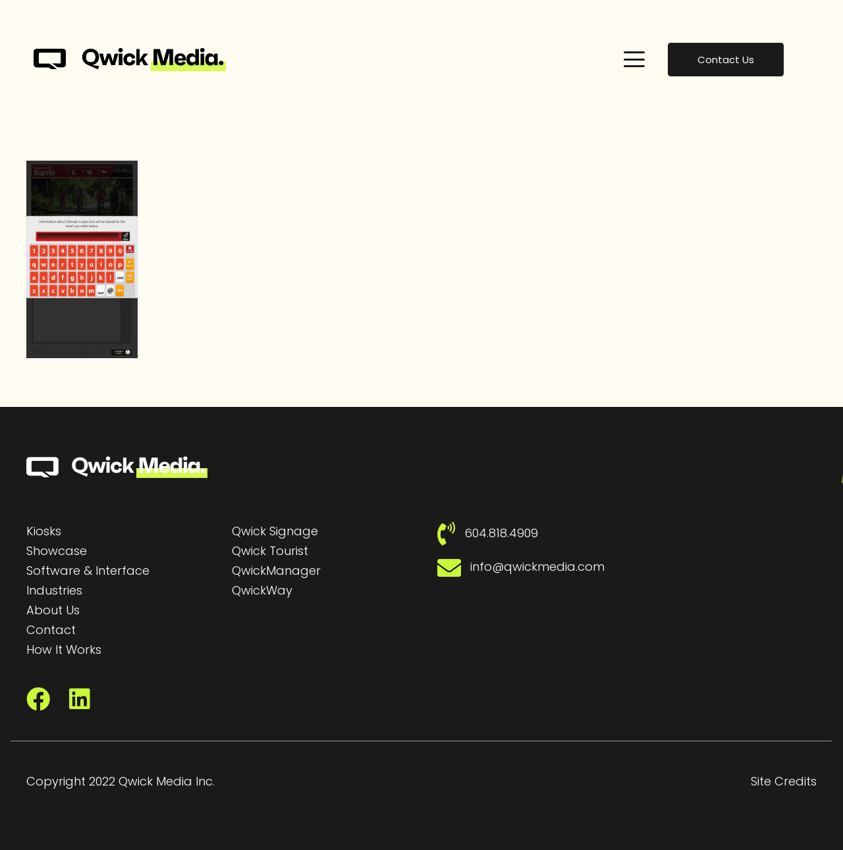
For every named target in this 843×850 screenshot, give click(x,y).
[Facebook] (38, 699)
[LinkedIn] (79, 699)
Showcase (56, 551)
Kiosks (43, 531)
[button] (634, 59)
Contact (51, 630)
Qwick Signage (275, 531)
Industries (54, 590)
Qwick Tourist (270, 551)
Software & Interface (88, 570)
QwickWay (262, 590)
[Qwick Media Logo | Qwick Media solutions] (130, 59)
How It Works (63, 649)
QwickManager (276, 570)
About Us (53, 610)
